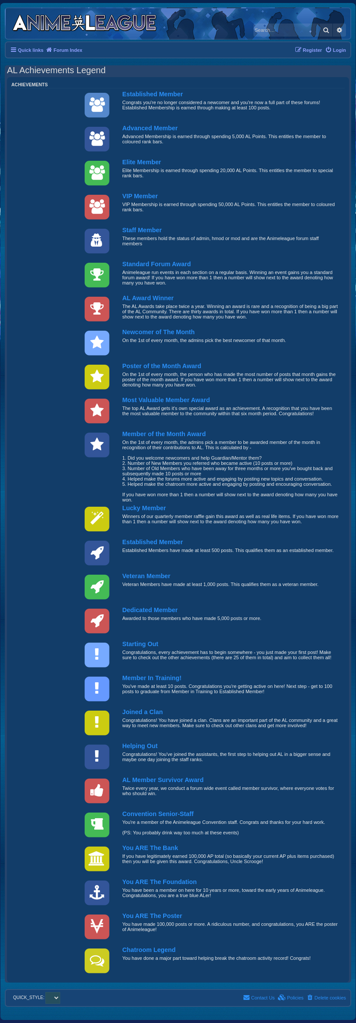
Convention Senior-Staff (158, 813)
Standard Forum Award (156, 264)
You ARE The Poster (152, 915)
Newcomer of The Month (158, 332)
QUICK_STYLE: (36, 997)
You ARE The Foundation (159, 881)
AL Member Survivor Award (162, 779)
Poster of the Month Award (161, 365)
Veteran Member (146, 575)
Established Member (152, 94)
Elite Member (141, 162)
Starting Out (140, 643)
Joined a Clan (142, 711)
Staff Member (142, 230)
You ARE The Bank (150, 847)
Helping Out (139, 745)
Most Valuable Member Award (166, 399)
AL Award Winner (148, 298)
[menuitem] (335, 50)
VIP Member (140, 196)
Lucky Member (144, 508)
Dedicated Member (150, 609)
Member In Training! (151, 677)
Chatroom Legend (148, 949)
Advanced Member (150, 128)
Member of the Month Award (163, 433)
